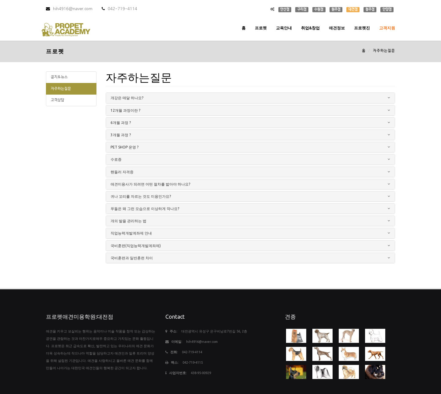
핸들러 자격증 (122, 172)
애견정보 (337, 28)
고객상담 (57, 100)
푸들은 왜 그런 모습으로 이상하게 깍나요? (145, 209)
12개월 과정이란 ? (125, 110)
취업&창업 (310, 28)
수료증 (116, 159)
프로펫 (261, 28)
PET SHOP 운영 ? (124, 147)
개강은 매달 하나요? (127, 98)
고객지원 (387, 28)
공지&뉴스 (59, 77)
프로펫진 (362, 28)
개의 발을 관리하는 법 (128, 221)
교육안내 (284, 28)
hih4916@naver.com (69, 9)
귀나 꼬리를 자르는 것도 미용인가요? (141, 196)
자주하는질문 (61, 89)
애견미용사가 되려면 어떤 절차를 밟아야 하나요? (150, 184)
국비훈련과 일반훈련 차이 (132, 258)
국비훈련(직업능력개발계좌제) (136, 246)
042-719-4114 (119, 9)
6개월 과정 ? (121, 123)
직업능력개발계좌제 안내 (131, 233)
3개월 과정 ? (121, 135)
